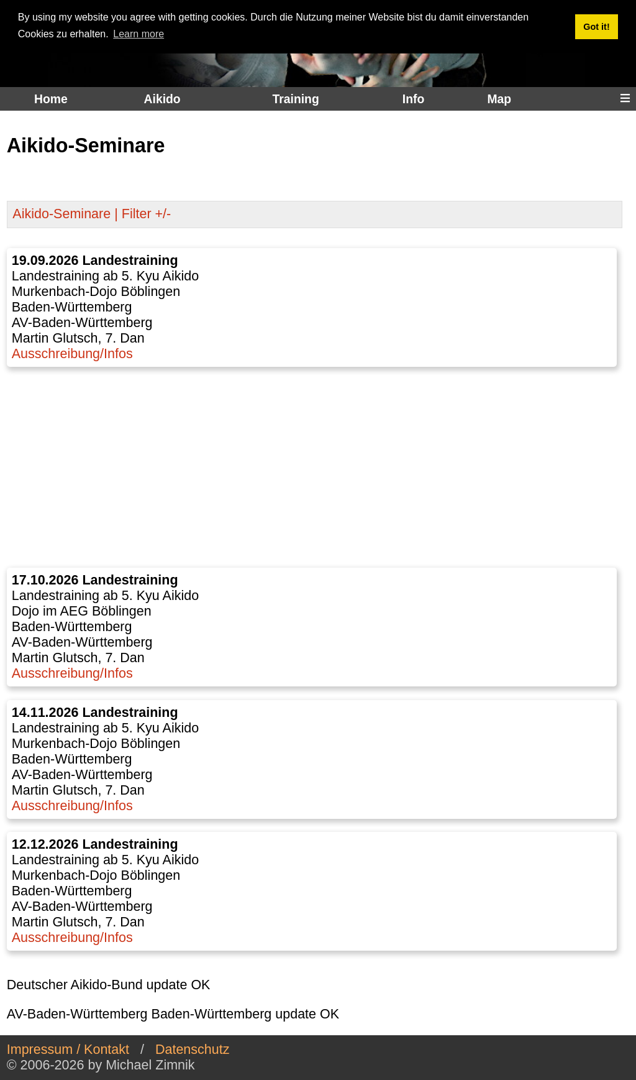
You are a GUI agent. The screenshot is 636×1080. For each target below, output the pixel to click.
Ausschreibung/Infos (72, 353)
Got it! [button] (596, 27)
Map (499, 99)
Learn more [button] (138, 34)
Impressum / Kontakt (68, 1049)
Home (51, 99)
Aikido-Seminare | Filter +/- (91, 213)
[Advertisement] (315, 468)
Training (295, 99)
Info (413, 99)
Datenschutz (192, 1049)
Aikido (162, 99)
